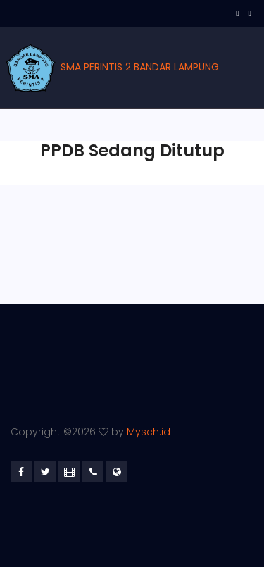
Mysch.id (148, 432)
